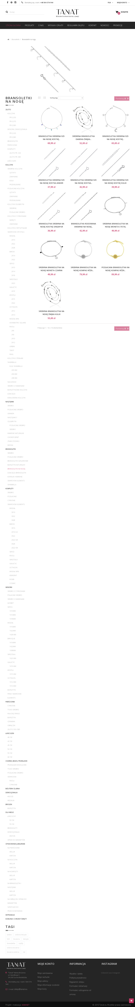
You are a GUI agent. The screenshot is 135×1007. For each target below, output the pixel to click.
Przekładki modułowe (17, 765)
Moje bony (42, 989)
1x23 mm (12, 658)
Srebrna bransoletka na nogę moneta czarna (51, 269)
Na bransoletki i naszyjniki (14, 885)
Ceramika (11, 721)
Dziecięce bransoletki (17, 473)
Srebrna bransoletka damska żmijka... (83, 137)
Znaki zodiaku (13, 441)
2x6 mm (14, 374)
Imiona (10, 445)
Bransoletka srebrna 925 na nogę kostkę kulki (115, 181)
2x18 (13, 275)
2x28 (13, 248)
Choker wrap (13, 437)
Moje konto (46, 964)
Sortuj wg (53, 98)
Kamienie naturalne (16, 433)
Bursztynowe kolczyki (17, 390)
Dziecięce (11, 394)
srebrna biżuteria (13, 948)
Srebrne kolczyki (15, 169)
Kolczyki (11, 113)
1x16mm (12, 627)
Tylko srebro (13, 710)
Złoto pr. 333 (15, 153)
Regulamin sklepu (76, 981)
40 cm (10, 737)
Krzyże (10, 796)
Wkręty (12, 220)
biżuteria (16, 939)
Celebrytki (12, 421)
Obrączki (11, 725)
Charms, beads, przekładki (16, 761)
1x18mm (12, 619)
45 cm (10, 745)
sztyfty (21, 943)
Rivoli (11, 327)
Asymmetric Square (17, 323)
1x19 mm (12, 666)
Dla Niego (10, 812)
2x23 (13, 283)
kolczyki (26, 939)
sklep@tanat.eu (20, 989)
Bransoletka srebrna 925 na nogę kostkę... (51, 137)
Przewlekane (15, 184)
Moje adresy (43, 981)
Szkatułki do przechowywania (15, 909)
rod (24, 952)
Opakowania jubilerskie (15, 844)
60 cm (10, 757)
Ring (11, 354)
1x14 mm (12, 686)
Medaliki (11, 800)
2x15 (13, 299)
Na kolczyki (12, 860)
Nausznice (12, 382)
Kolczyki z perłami (15, 358)
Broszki (9, 804)
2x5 (12, 331)
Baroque (11, 638)
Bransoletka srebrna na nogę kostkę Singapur (51, 225)
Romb (11, 579)
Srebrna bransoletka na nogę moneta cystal (115, 225)
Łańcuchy (12, 816)
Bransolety (12, 828)
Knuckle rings (14, 713)
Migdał (12, 236)
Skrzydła (11, 654)
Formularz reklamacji (78, 985)
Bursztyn (12, 690)
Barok (12, 252)
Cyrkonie (11, 500)
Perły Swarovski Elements (14, 696)
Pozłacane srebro (17, 212)
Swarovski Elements (16, 481)
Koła (11, 181)
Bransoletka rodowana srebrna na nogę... (83, 225)
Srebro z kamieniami (16, 386)
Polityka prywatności (78, 977)
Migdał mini (14, 319)
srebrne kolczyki (21, 935)
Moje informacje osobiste (48, 985)
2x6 (12, 334)
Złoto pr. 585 (15, 157)
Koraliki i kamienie (15, 477)
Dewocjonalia (12, 792)
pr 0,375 (12, 121)
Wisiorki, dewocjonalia (17, 129)
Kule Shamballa (15, 366)
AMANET (26, 1003)
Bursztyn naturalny (16, 465)
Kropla (12, 295)
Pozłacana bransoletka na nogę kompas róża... (115, 269)
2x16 (13, 240)
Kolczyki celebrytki (16, 204)
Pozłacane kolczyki (16, 188)
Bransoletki (13, 141)
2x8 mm (14, 378)
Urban (12, 346)
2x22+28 (14, 540)
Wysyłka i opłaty (76, 973)
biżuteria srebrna (13, 952)
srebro (9, 935)
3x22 (13, 516)
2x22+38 (14, 548)
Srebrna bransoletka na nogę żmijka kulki (51, 312)
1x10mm (12, 611)
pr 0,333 (12, 117)
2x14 (13, 271)
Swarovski (12, 777)
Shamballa (12, 362)
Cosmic (12, 583)
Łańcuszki (12, 161)
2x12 (13, 311)
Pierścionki (12, 145)
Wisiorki (9, 587)
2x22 (13, 244)
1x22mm (12, 631)
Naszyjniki (10, 402)
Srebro (11, 406)
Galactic (13, 287)
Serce (11, 263)
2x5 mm (14, 370)
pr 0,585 (12, 125)
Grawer (11, 413)
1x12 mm (12, 682)
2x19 (13, 291)
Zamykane (13, 177)
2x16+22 (14, 532)
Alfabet (11, 603)
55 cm (10, 753)
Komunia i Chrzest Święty (16, 919)
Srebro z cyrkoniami (16, 591)
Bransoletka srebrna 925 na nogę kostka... (84, 181)
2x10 (13, 267)
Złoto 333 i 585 (14, 729)
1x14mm (12, 615)
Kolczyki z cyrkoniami (17, 216)
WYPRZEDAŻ (10, 915)
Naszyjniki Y (12, 417)
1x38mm (12, 650)
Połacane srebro (15, 595)
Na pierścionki (14, 848)
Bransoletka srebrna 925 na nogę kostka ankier (51, 181)
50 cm (10, 749)
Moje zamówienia (45, 973)
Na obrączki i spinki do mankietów (17, 901)
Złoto (8, 109)
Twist (11, 350)
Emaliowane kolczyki (16, 398)
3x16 (13, 512)
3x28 (13, 520)
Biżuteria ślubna (13, 788)
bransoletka (11, 943)
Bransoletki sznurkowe (18, 461)
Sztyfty (12, 173)
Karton (12, 856)
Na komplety (13, 871)
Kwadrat (13, 575)
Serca (10, 607)
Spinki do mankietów (16, 840)
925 (8, 939)
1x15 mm (12, 674)
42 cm (10, 741)
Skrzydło (13, 279)
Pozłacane (12, 496)
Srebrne (12, 208)
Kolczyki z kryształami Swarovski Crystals (17, 230)
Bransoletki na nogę (16, 469)
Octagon (13, 307)
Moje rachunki (43, 977)
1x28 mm (12, 635)
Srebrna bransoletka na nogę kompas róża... (83, 269)
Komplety (12, 149)
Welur (12, 852)
